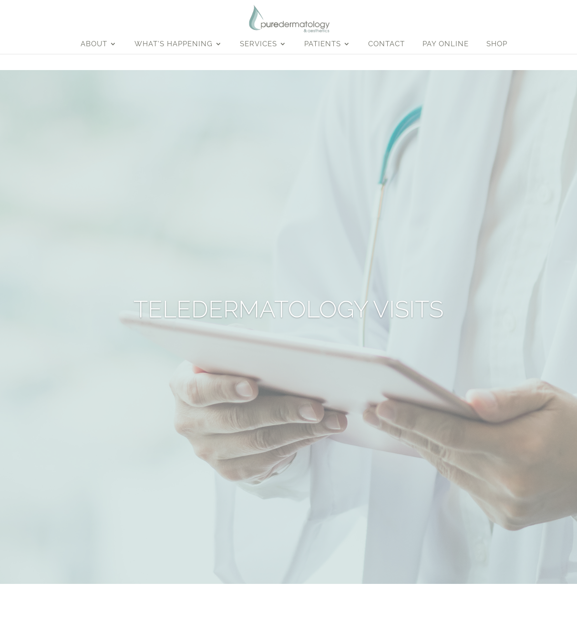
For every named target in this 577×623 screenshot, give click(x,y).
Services (258, 44)
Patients (322, 44)
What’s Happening (173, 44)
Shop (496, 44)
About (94, 44)
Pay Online (445, 44)
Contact (386, 44)
